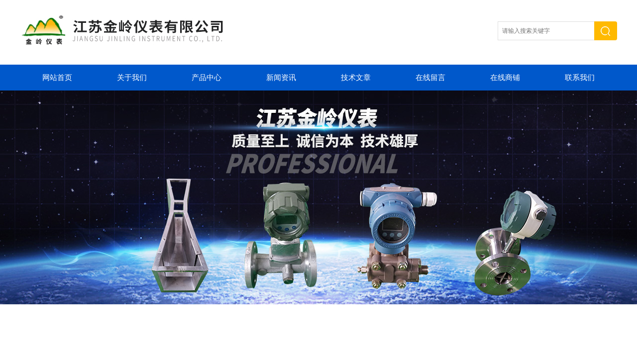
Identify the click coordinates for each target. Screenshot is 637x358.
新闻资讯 (281, 78)
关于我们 (132, 78)
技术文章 (356, 78)
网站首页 (57, 78)
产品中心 (206, 78)
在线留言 (430, 78)
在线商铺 (505, 78)
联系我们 (580, 78)
